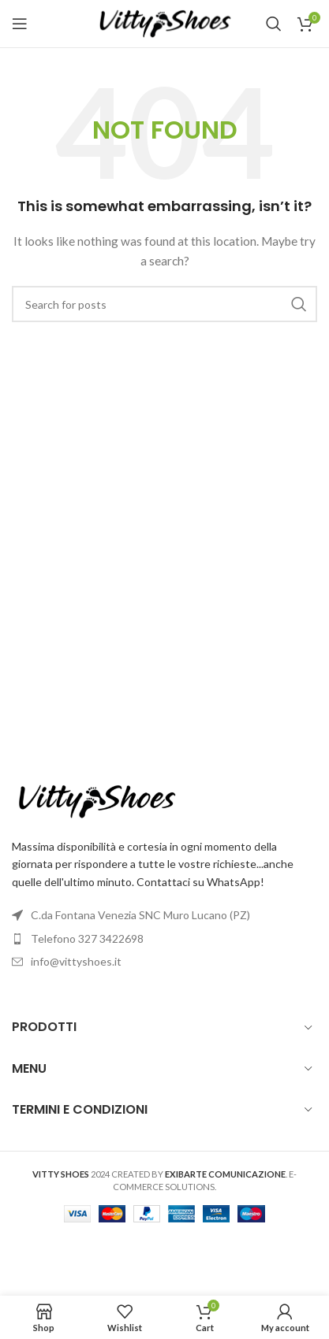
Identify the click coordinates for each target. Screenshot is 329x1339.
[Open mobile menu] (20, 23)
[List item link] (164, 939)
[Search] (274, 23)
